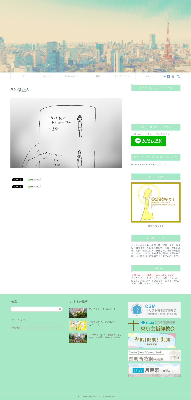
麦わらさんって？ (73, 76)
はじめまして (48, 76)
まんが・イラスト (123, 76)
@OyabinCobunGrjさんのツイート (148, 164)
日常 (98, 76)
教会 (148, 76)
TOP (23, 76)
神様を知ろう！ (156, 226)
